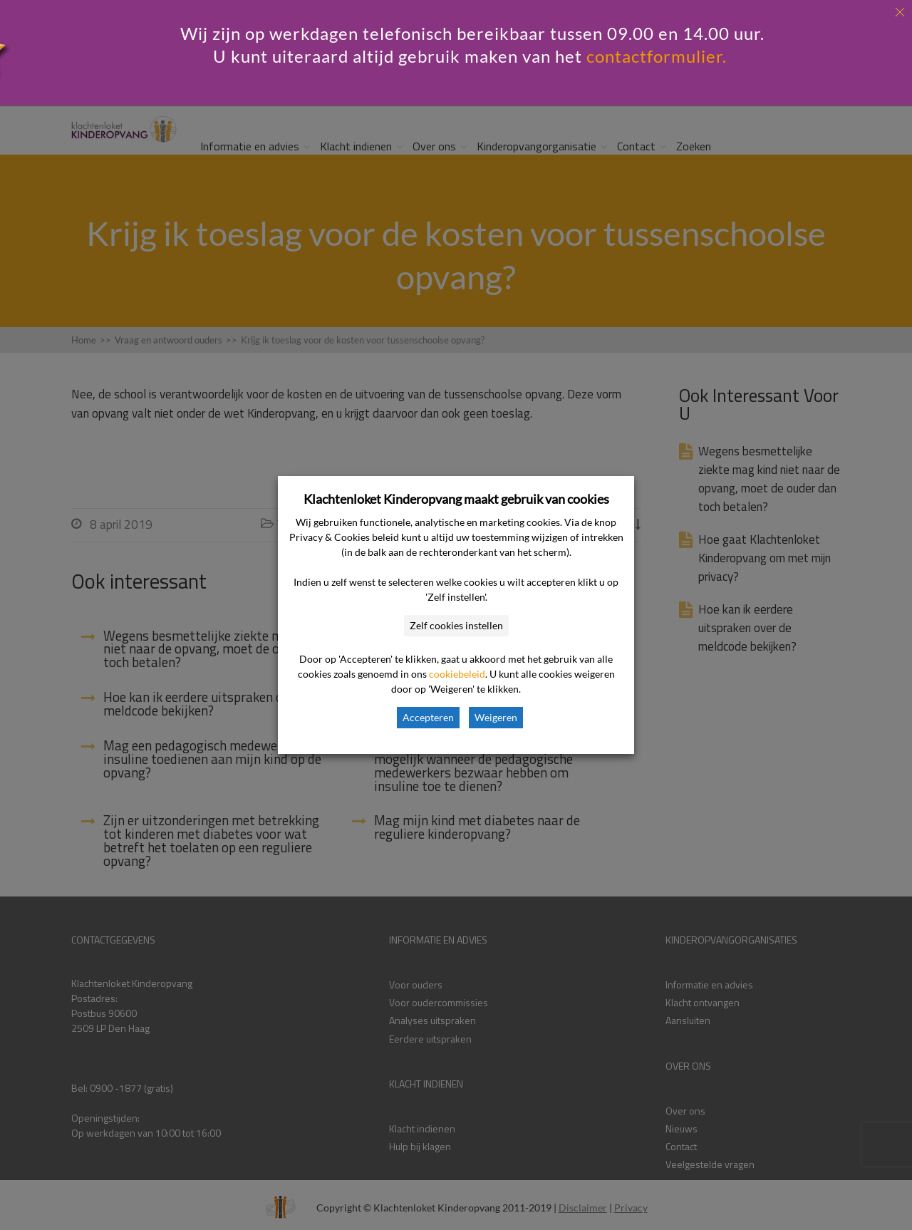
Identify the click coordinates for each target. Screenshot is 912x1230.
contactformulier (654, 56)
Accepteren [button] (428, 717)
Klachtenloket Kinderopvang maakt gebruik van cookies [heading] (456, 499)
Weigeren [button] (496, 717)
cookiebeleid (457, 674)
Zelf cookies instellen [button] (456, 625)
